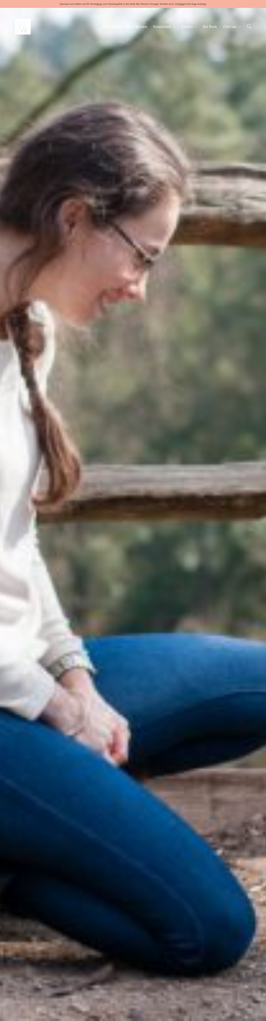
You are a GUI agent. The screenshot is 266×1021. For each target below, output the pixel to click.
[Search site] (249, 27)
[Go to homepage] (23, 26)
